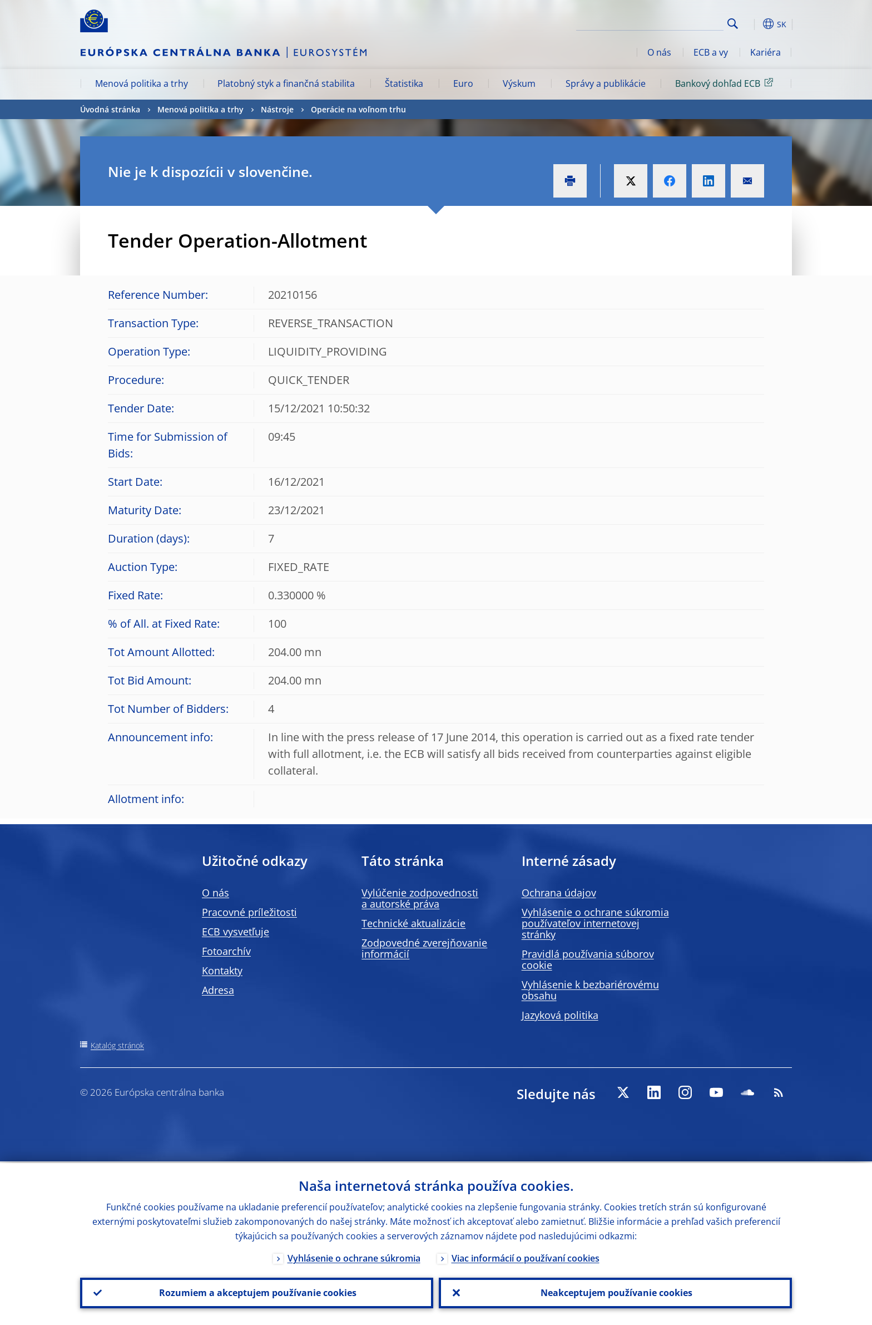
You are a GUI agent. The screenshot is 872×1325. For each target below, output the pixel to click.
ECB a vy (710, 52)
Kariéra (765, 52)
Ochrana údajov (559, 892)
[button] (753, 23)
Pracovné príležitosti (249, 912)
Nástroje (277, 109)
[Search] (668, 22)
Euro (463, 83)
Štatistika (404, 83)
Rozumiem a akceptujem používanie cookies (256, 1292)
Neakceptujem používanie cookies (615, 1292)
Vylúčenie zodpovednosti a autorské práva (419, 898)
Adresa (218, 990)
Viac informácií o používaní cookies (526, 1256)
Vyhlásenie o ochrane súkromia (354, 1256)
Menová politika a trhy (141, 83)
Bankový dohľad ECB (726, 83)
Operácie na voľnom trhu (358, 109)
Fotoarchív (226, 951)
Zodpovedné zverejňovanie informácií (424, 948)
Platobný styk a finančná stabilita (286, 83)
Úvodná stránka (110, 109)
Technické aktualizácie (413, 923)
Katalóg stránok (117, 1045)
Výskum (519, 83)
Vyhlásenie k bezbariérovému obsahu (590, 990)
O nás (659, 52)
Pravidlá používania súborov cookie (588, 959)
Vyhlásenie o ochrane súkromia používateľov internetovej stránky (595, 923)
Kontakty (222, 970)
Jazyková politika (560, 1015)
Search (733, 23)
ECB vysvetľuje (235, 931)
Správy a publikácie (606, 83)
